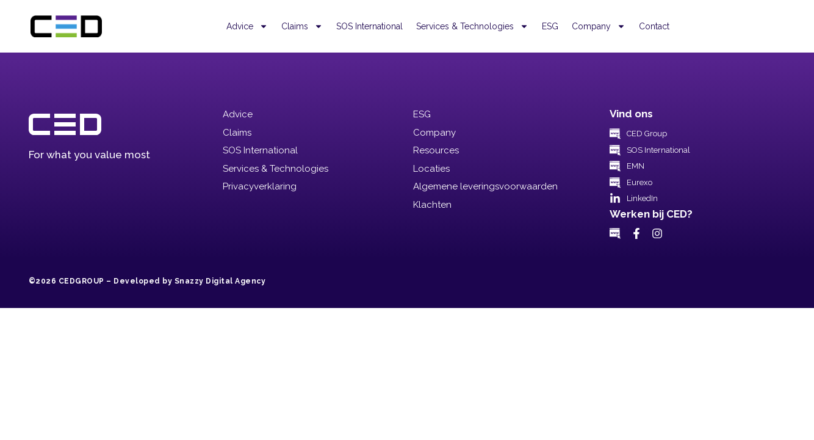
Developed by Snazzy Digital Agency (189, 281)
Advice (247, 26)
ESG (550, 26)
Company (598, 26)
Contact (654, 26)
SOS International (369, 26)
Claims (302, 26)
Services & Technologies (472, 26)
